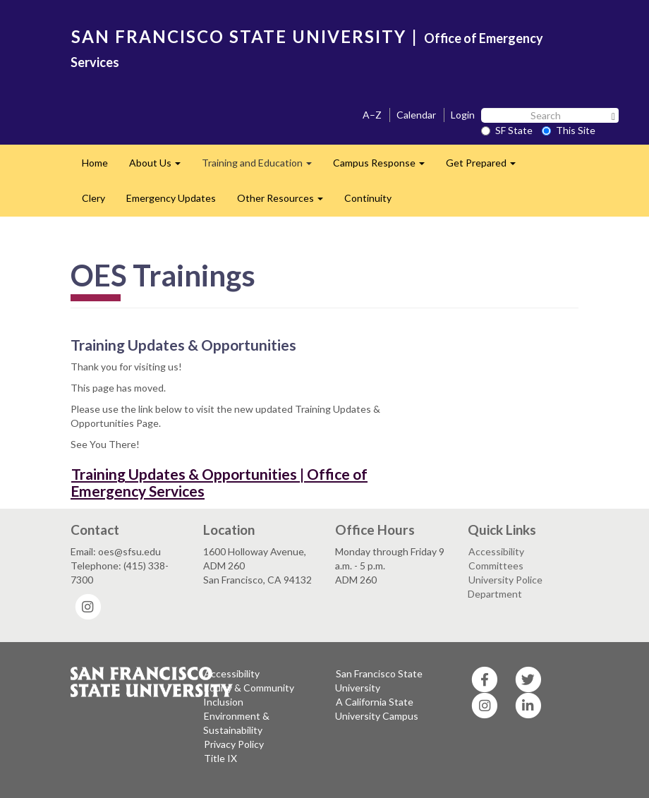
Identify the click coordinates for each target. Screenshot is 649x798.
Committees (495, 566)
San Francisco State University (379, 680)
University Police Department (505, 587)
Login (463, 115)
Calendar (416, 115)
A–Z (372, 115)
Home (95, 163)
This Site (568, 130)
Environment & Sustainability (236, 723)
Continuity (368, 198)
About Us (160, 167)
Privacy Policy (234, 744)
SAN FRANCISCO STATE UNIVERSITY (238, 36)
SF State (507, 130)
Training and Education (262, 167)
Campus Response (384, 167)
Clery (93, 198)
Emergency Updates (171, 198)
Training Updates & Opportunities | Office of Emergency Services (219, 482)
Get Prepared (486, 167)
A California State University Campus (376, 709)
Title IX (220, 758)
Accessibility (496, 551)
